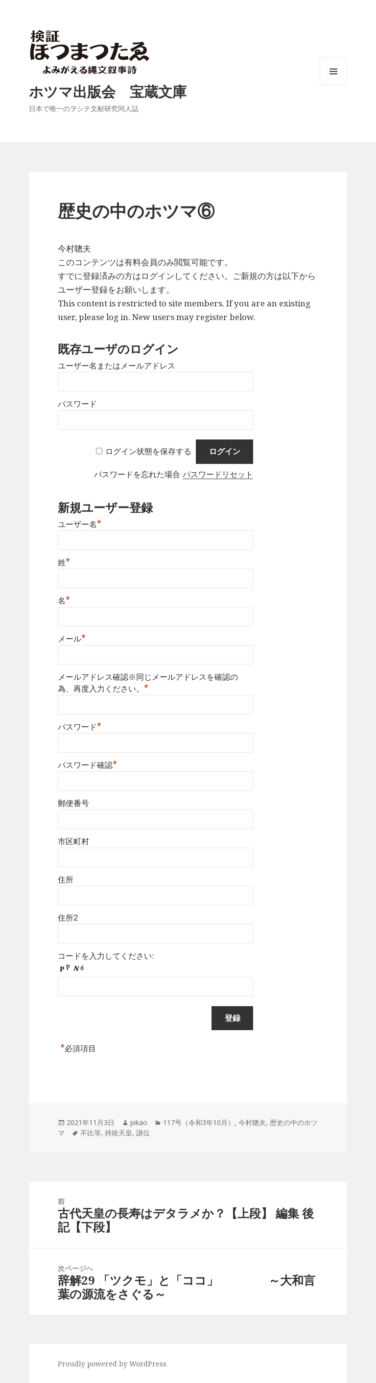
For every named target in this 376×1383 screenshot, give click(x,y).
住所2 (68, 918)
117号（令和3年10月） (199, 1122)
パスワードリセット (218, 474)
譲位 (143, 1132)
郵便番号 (73, 803)
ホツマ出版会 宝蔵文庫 (108, 91)
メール (72, 639)
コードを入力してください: (106, 956)
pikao (138, 1122)
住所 (65, 880)
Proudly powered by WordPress (112, 1363)
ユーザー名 (79, 524)
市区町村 (73, 841)
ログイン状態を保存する (148, 451)
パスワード (77, 404)
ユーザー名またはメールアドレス (116, 366)
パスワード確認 (87, 765)
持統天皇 (118, 1132)
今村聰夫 (252, 1122)
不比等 (90, 1132)
